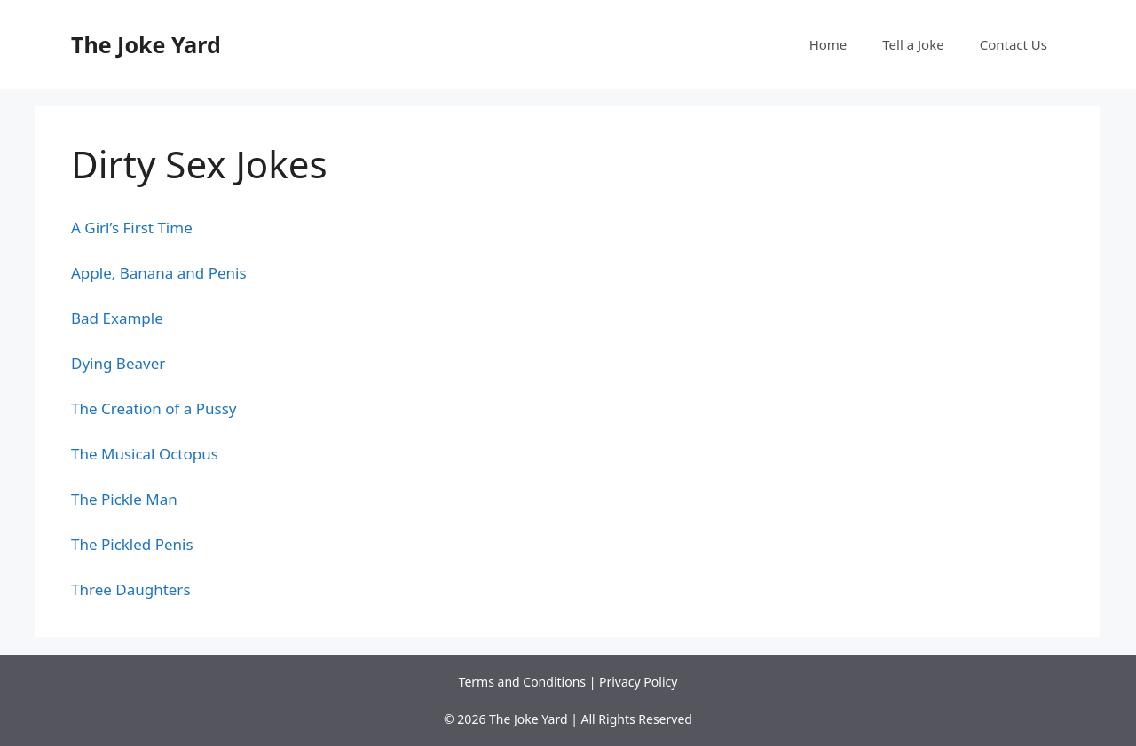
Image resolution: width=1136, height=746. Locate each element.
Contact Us (1013, 44)
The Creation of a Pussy (154, 408)
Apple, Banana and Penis (159, 273)
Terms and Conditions (522, 681)
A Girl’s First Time (132, 227)
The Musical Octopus (144, 454)
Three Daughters (131, 589)
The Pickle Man (124, 499)
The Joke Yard (146, 44)
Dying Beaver (118, 363)
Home (828, 44)
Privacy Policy (638, 681)
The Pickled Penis (132, 544)
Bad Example (117, 318)
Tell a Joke (912, 44)
